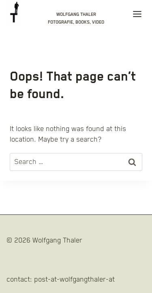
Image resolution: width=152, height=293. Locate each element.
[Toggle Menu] (137, 16)
